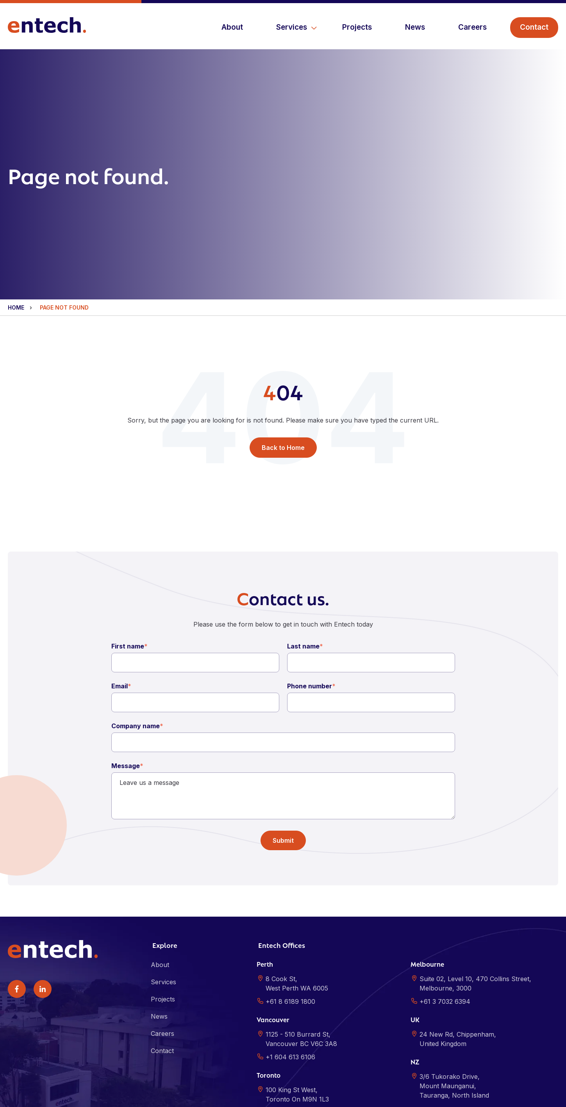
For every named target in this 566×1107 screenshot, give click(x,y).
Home (16, 246)
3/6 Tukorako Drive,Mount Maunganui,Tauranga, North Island (454, 1027)
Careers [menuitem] (162, 975)
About (232, 27)
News (415, 27)
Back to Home (283, 387)
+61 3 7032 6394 (445, 943)
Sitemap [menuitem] (171, 1095)
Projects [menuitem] (163, 941)
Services (291, 27)
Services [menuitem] (163, 924)
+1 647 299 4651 (291, 1054)
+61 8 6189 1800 (290, 943)
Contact (534, 27)
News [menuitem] (159, 958)
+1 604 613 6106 (290, 999)
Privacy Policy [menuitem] (135, 1095)
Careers (472, 27)
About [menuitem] (160, 906)
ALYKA (549, 1095)
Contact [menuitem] (162, 992)
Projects (357, 27)
